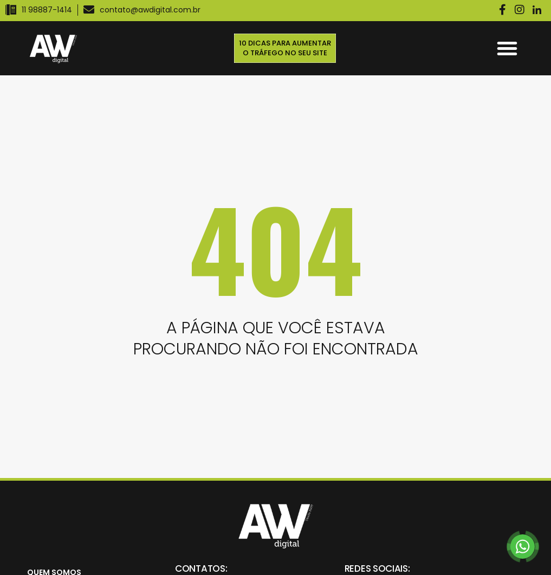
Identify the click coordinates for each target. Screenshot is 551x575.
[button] (507, 48)
